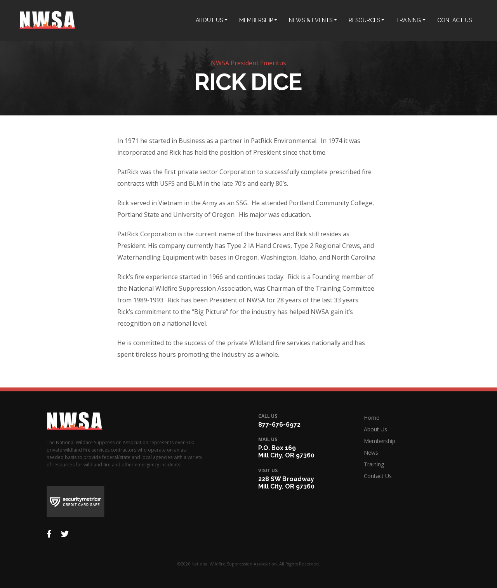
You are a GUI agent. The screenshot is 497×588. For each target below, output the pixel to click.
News (371, 452)
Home (371, 417)
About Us (375, 429)
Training (374, 464)
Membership (379, 441)
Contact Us (378, 476)
